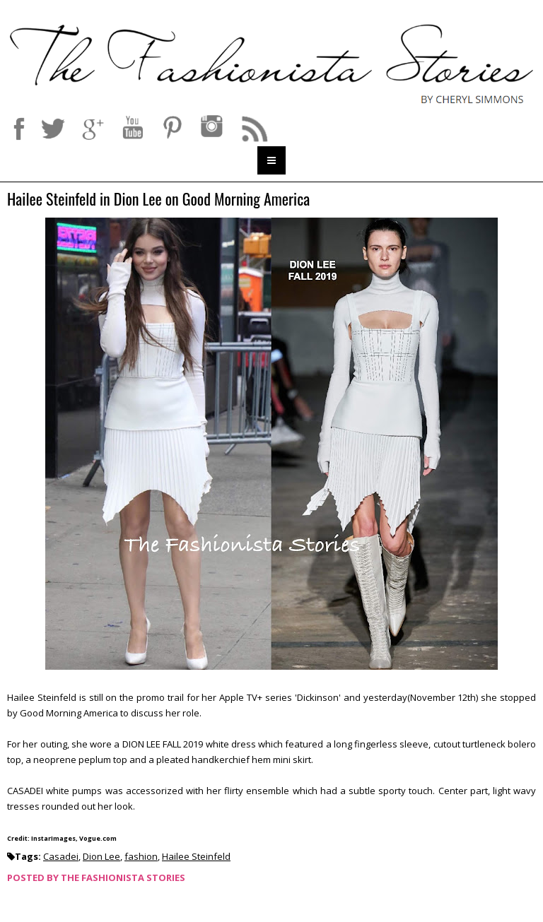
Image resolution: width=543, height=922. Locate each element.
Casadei (60, 856)
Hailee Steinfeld (196, 856)
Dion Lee (101, 856)
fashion (141, 856)
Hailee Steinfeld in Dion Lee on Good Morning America (158, 199)
